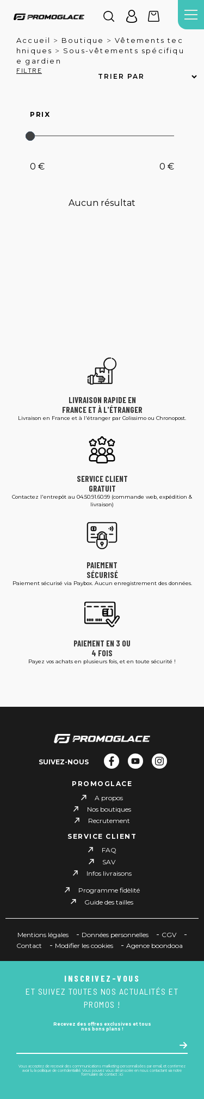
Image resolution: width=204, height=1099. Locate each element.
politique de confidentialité (59, 1071)
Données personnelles (115, 935)
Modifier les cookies (84, 945)
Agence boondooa (154, 945)
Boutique (82, 40)
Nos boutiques (109, 809)
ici (121, 1074)
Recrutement (109, 821)
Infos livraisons (109, 873)
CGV (169, 935)
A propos (109, 798)
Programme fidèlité (109, 890)
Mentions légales (43, 935)
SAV (108, 862)
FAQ (109, 850)
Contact (29, 945)
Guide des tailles (108, 901)
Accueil (33, 40)
